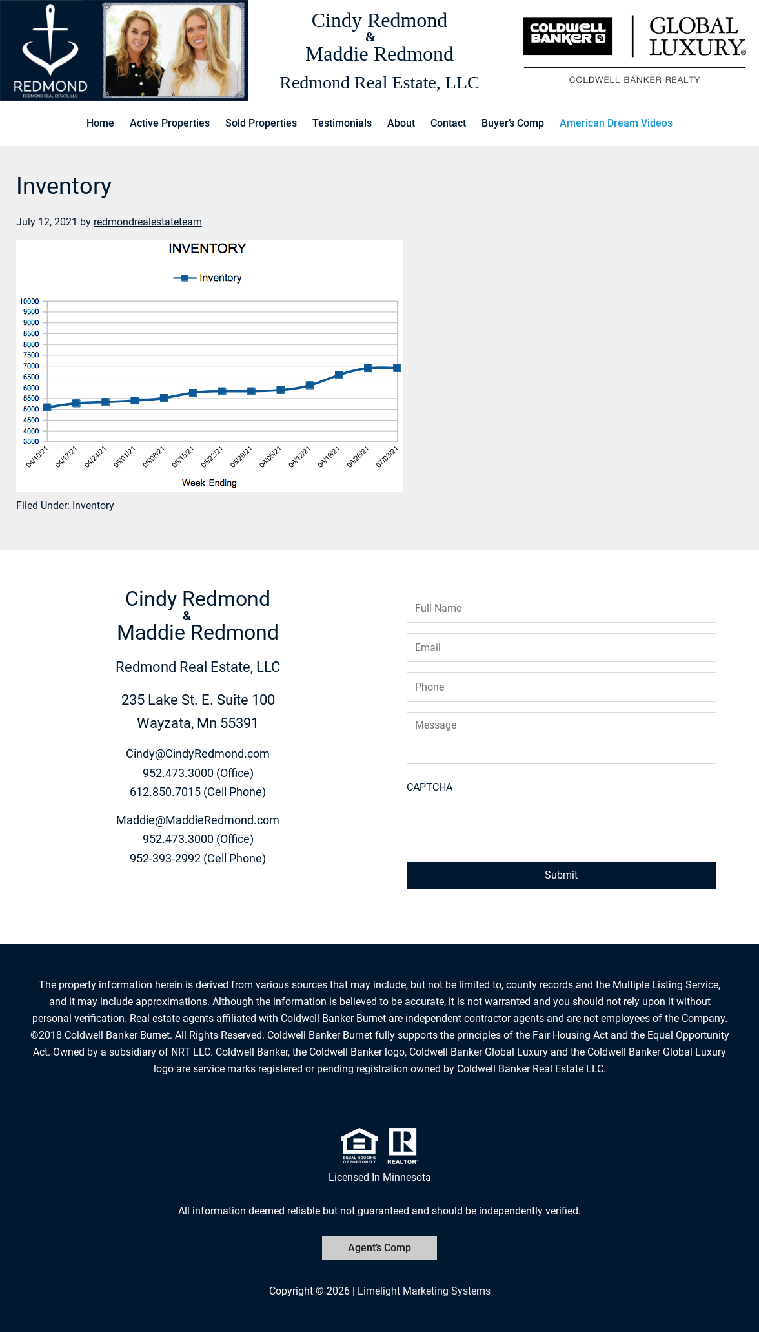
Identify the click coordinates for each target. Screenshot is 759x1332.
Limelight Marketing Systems (424, 1291)
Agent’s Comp (379, 1248)
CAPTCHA (429, 787)
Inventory (93, 505)
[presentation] (505, 826)
